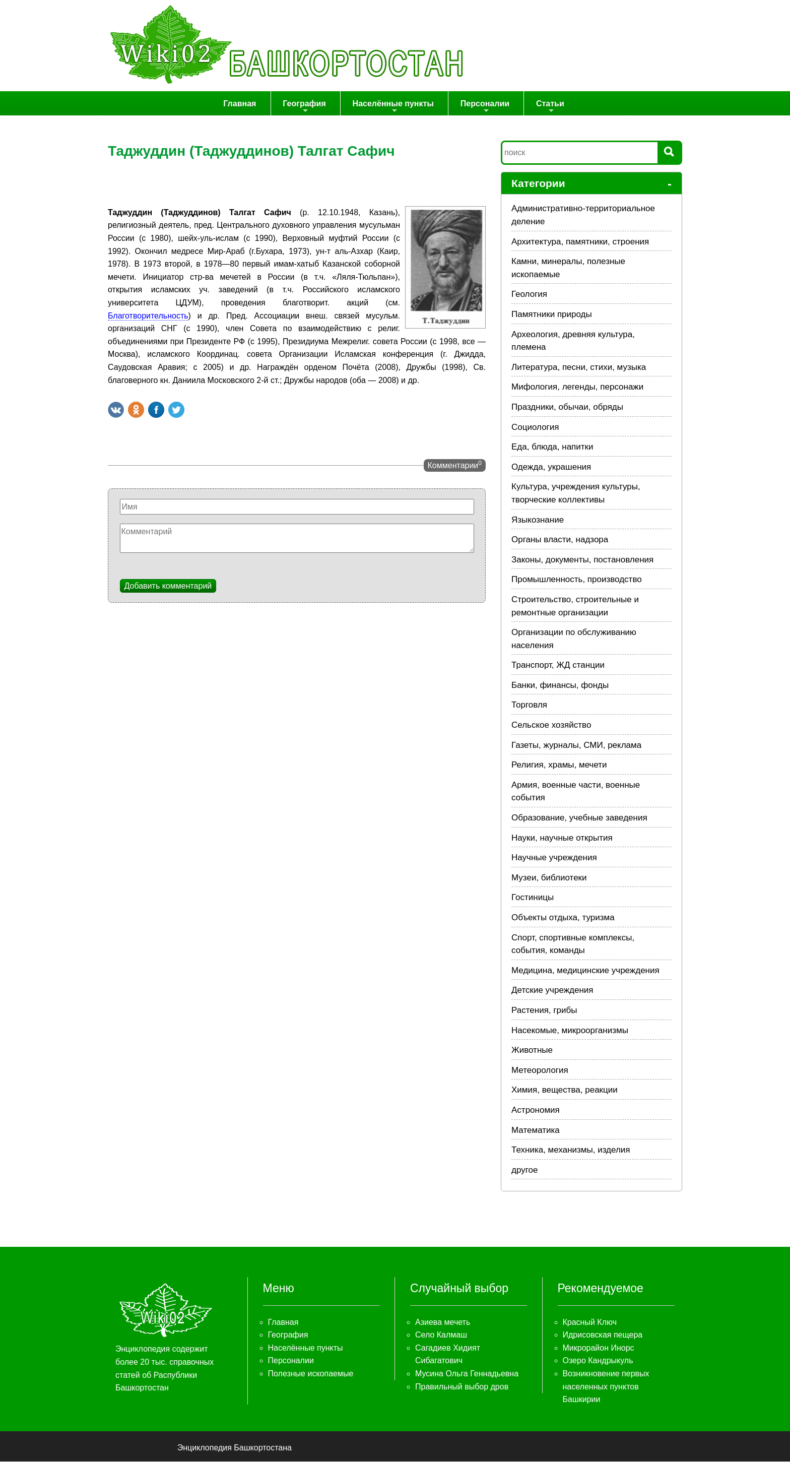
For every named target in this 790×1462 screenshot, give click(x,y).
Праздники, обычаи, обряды (567, 407)
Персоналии (483, 107)
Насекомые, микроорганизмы (569, 1030)
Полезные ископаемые (311, 1374)
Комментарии (455, 465)
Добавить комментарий (168, 586)
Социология (535, 427)
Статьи (548, 107)
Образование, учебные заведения (579, 818)
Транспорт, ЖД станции (558, 665)
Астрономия (535, 1110)
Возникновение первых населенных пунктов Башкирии (606, 1387)
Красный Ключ (590, 1322)
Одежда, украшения (551, 467)
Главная (245, 103)
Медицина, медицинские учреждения (585, 971)
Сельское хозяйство (551, 725)
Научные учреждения (554, 858)
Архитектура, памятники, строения (580, 241)
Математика (535, 1130)
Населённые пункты (394, 107)
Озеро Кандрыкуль (598, 1361)
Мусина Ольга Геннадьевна (466, 1374)
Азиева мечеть (442, 1322)
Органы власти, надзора (559, 540)
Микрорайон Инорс (598, 1348)
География (307, 107)
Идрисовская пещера (603, 1335)
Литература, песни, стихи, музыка (578, 367)
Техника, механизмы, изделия (570, 1150)
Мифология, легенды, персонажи (577, 387)
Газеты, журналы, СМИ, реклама (576, 745)
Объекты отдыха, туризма (563, 918)
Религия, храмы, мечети (559, 765)
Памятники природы (551, 315)
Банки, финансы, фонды (560, 685)
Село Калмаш (441, 1335)
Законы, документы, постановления (582, 560)
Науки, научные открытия (562, 838)
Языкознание (537, 520)
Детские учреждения (552, 990)
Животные (532, 1050)
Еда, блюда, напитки (552, 447)
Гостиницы (532, 898)
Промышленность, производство (576, 580)
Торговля (529, 705)
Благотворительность (148, 315)
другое (524, 1170)
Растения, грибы (544, 1010)
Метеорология (539, 1070)
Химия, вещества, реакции (564, 1090)
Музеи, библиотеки (549, 878)
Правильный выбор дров (461, 1386)
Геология (529, 294)
